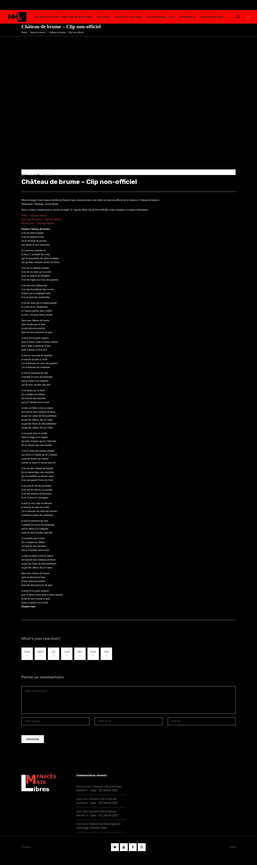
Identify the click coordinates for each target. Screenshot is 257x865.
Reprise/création (37, 32)
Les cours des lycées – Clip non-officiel (41, 219)
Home (24, 32)
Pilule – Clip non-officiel (33, 215)
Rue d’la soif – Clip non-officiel (37, 223)
